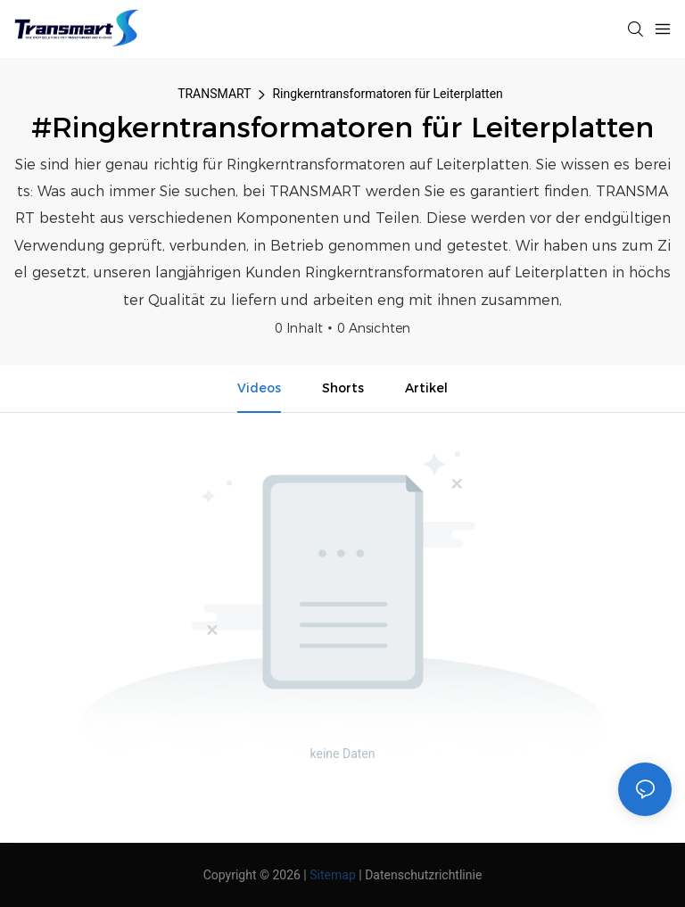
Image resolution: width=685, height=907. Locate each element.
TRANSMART (214, 94)
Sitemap (332, 875)
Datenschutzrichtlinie (423, 875)
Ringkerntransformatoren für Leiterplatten (387, 94)
